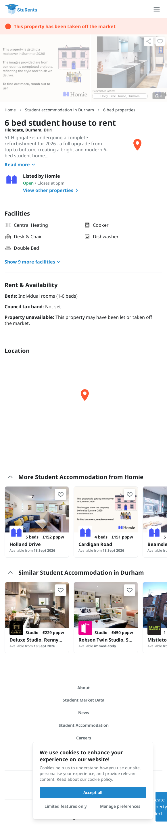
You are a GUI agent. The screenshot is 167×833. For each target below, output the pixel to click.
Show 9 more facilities (33, 261)
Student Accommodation (84, 725)
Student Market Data (83, 700)
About (83, 687)
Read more (21, 164)
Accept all (92, 792)
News (83, 712)
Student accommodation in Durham (59, 110)
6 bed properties (119, 110)
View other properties (51, 190)
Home (10, 110)
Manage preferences (120, 806)
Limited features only (66, 806)
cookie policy (100, 779)
